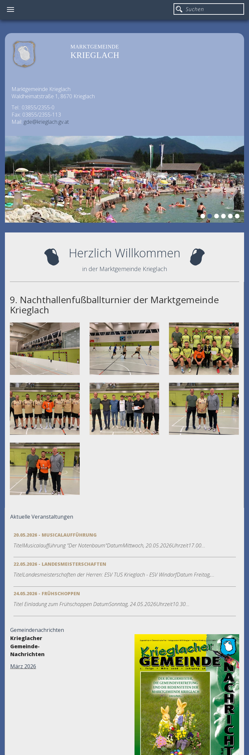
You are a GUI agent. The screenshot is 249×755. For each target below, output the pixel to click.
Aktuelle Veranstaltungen (41, 516)
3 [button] (217, 217)
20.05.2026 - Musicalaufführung (55, 535)
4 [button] (224, 217)
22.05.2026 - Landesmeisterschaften (59, 564)
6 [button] (238, 217)
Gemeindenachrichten (37, 630)
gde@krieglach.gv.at (46, 121)
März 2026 (23, 666)
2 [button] (210, 217)
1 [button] (203, 217)
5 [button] (231, 217)
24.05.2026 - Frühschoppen (46, 593)
